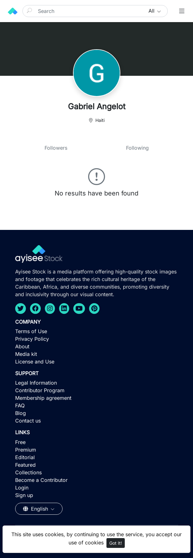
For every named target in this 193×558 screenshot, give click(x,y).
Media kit (26, 354)
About (22, 346)
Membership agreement (43, 398)
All (152, 11)
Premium (25, 450)
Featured (25, 465)
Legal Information (36, 383)
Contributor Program (39, 390)
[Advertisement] (96, 512)
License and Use (34, 361)
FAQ (20, 405)
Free (20, 442)
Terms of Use (31, 331)
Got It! (115, 543)
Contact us (28, 420)
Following (137, 148)
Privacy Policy (32, 339)
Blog (20, 413)
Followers (56, 148)
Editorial (25, 457)
